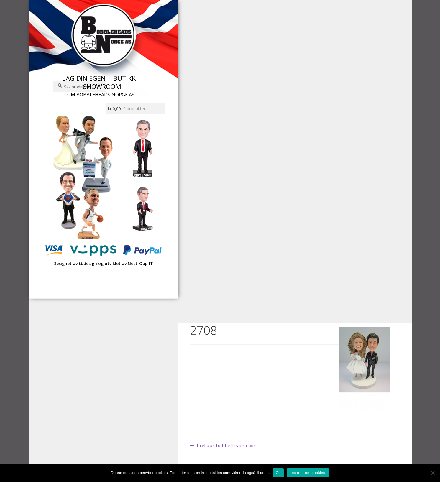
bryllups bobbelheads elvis (226, 446)
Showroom (102, 86)
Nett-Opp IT (140, 263)
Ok (278, 473)
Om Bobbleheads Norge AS (100, 94)
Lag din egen (84, 78)
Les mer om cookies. (308, 473)
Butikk (124, 78)
